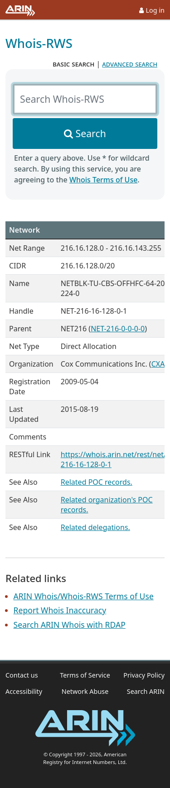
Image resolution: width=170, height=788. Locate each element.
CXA (158, 364)
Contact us (21, 675)
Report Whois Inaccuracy (60, 610)
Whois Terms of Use (103, 180)
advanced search (129, 64)
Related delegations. (95, 527)
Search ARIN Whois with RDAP (70, 624)
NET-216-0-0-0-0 (118, 329)
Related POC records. (96, 482)
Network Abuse (85, 691)
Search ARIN (146, 691)
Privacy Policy (144, 675)
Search (91, 133)
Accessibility (23, 691)
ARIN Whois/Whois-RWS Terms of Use (84, 596)
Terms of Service (85, 675)
